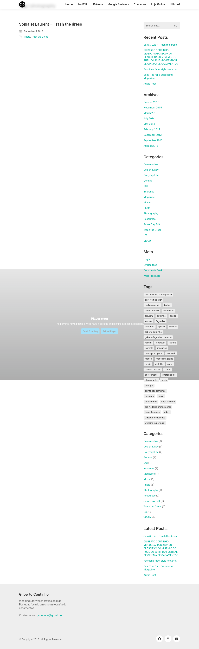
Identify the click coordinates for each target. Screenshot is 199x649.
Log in (147, 259)
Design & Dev (151, 169)
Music (147, 202)
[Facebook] (159, 638)
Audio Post (150, 83)
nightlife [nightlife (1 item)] (159, 364)
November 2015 (153, 107)
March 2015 (150, 113)
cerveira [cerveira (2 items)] (149, 316)
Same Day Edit (152, 224)
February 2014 (152, 129)
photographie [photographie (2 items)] (168, 375)
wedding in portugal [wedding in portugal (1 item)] (154, 423)
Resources (150, 218)
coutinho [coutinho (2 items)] (161, 316)
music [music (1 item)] (148, 364)
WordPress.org (152, 275)
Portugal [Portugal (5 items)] (149, 385)
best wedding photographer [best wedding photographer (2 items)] (158, 294)
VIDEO (147, 240)
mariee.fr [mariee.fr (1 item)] (171, 353)
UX (145, 235)
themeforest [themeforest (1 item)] (151, 401)
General (148, 180)
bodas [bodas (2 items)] (167, 305)
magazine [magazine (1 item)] (162, 348)
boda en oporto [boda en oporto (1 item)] (152, 305)
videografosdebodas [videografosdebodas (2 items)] (155, 417)
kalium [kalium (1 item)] (148, 342)
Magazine (149, 197)
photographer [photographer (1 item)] (151, 375)
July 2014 (149, 118)
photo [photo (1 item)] (167, 369)
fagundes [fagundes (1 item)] (160, 321)
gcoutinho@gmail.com (50, 615)
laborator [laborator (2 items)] (160, 342)
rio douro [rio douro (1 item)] (149, 396)
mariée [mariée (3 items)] (148, 358)
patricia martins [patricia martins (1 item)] (153, 369)
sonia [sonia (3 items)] (161, 396)
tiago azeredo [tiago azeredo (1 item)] (168, 401)
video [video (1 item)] (166, 412)
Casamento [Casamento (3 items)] (168, 310)
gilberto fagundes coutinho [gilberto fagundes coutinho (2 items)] (158, 337)
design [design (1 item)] (173, 316)
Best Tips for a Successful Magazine (158, 76)
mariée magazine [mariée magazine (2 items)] (164, 358)
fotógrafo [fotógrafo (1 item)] (149, 326)
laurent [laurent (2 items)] (172, 342)
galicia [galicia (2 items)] (161, 326)
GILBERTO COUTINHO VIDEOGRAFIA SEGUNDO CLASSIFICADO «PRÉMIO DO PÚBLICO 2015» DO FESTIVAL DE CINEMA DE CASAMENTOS (161, 57)
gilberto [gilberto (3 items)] (173, 326)
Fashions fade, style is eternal (160, 69)
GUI (146, 186)
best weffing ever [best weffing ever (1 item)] (153, 300)
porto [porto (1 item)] (164, 380)
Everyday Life (151, 175)
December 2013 (153, 134)
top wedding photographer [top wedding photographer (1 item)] (158, 407)
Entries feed (150, 264)
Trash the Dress (39, 36)
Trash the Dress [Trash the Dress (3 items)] (152, 412)
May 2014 (149, 124)
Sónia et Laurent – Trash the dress (50, 24)
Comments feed (153, 270)
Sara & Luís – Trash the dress (160, 44)
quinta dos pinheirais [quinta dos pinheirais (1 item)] (155, 391)
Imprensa (149, 191)
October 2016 (151, 102)
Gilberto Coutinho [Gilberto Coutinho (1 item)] (153, 332)
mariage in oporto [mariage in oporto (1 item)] (153, 353)
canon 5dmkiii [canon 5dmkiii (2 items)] (152, 310)
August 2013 (151, 145)
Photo (27, 36)
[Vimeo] (176, 638)
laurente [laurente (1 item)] (149, 348)
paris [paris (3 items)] (169, 364)
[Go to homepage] (22, 4)
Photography (151, 213)
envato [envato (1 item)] (148, 321)
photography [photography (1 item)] (151, 380)
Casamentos (151, 164)
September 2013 (153, 140)
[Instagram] (168, 638)
